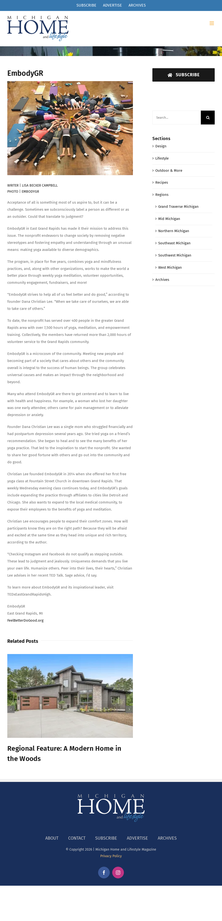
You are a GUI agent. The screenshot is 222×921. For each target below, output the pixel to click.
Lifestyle (162, 158)
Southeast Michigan (174, 243)
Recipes (161, 182)
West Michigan (170, 267)
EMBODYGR (30, 192)
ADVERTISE (137, 838)
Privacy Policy (111, 856)
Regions (161, 194)
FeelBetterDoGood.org (25, 620)
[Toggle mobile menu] (212, 23)
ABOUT (51, 838)
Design (160, 146)
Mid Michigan (169, 219)
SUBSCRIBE (106, 838)
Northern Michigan (173, 231)
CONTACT (76, 838)
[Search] (208, 117)
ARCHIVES (167, 838)
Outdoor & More (168, 170)
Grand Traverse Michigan (178, 206)
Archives (162, 279)
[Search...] (176, 117)
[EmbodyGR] (70, 128)
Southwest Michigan (174, 255)
